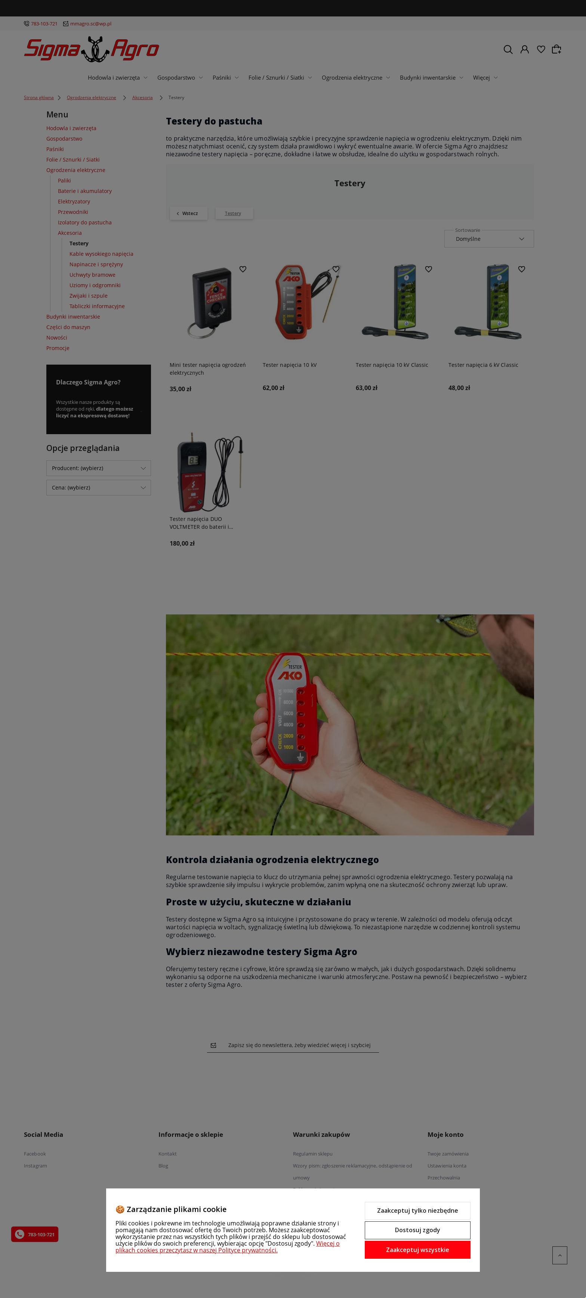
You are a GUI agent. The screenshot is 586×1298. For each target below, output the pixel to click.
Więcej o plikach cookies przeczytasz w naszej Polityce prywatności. (227, 1246)
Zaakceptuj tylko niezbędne (417, 1210)
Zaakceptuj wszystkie (417, 1250)
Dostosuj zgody (417, 1230)
